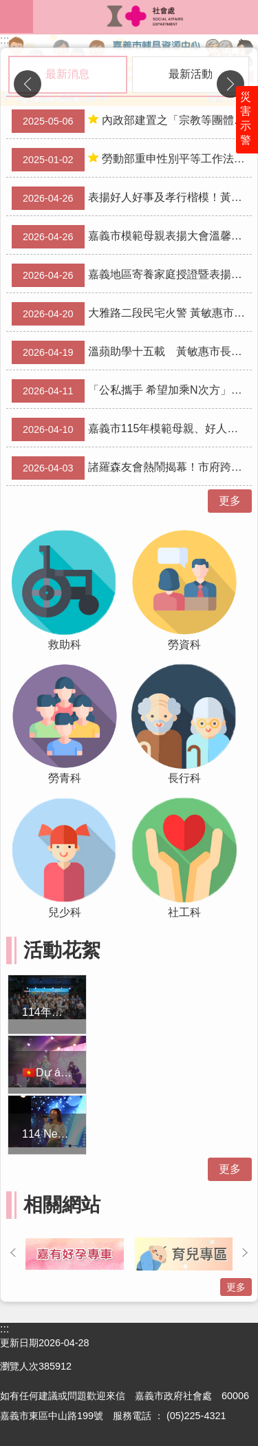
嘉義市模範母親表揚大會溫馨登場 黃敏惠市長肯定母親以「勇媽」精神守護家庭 (132, 236)
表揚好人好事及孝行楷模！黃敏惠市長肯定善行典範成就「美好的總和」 (132, 198)
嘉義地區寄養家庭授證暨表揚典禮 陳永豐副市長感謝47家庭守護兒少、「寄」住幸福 (132, 275)
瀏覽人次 (19, 1366)
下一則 (230, 84)
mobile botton (16, 16)
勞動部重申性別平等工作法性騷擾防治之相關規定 (132, 159)
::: (4, 40)
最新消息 (67, 74)
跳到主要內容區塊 (7, 7)
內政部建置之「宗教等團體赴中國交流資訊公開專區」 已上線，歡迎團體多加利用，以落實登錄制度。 (132, 121)
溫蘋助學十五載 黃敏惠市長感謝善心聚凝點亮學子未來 (132, 352)
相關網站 (61, 1204)
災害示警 (245, 118)
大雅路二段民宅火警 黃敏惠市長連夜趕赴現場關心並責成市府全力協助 (132, 314)
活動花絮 (61, 950)
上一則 (27, 84)
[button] (74, 1254)
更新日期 (19, 1342)
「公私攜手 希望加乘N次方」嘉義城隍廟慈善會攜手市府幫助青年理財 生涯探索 (132, 391)
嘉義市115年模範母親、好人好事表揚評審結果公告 (132, 429)
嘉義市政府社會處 (145, 16)
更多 (230, 501)
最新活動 (191, 74)
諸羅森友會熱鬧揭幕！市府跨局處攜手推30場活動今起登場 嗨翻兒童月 (132, 468)
